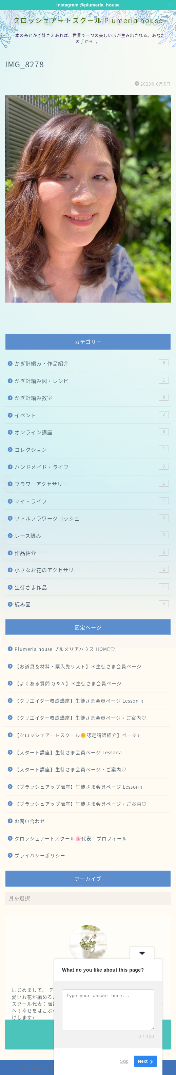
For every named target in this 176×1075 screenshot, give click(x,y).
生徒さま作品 (92, 587)
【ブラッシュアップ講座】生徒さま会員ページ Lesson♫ (79, 786)
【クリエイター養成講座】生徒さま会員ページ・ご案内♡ (80, 717)
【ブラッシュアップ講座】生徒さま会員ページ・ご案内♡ (81, 803)
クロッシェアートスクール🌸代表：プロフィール (71, 838)
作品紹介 (92, 553)
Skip (124, 1061)
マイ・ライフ (92, 501)
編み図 (92, 604)
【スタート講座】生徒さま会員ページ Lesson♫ (68, 752)
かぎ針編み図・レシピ (92, 381)
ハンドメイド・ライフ (92, 467)
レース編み (92, 535)
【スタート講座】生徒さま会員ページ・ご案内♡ (70, 769)
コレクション (92, 449)
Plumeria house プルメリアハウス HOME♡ (65, 648)
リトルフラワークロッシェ (92, 518)
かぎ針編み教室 (92, 398)
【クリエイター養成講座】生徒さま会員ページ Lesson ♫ (79, 700)
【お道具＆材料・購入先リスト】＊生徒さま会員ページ (78, 666)
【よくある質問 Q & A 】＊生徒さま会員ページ (68, 683)
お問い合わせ (30, 821)
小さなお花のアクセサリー (92, 570)
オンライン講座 (92, 432)
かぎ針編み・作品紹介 (92, 363)
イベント (92, 415)
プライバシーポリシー (40, 855)
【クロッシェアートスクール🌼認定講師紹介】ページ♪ (77, 735)
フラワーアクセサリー (92, 484)
